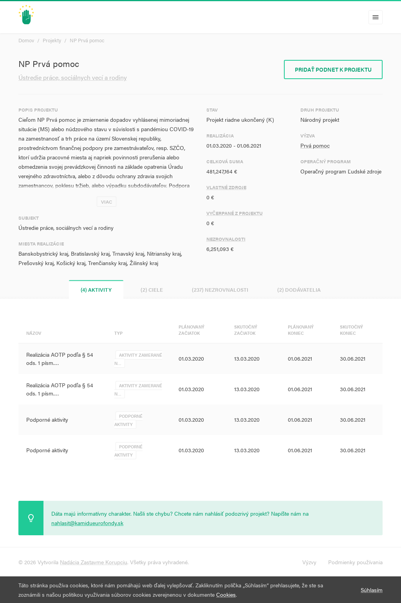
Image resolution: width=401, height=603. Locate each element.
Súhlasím (372, 590)
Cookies (226, 594)
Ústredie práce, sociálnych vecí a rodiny (72, 77)
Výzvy (309, 562)
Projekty (52, 40)
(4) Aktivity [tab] (96, 289)
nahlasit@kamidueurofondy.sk (87, 523)
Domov (26, 40)
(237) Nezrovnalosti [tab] (220, 289)
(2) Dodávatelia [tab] (299, 289)
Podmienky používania (355, 562)
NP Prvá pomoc (87, 40)
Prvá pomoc (315, 145)
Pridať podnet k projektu (333, 69)
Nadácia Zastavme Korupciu (93, 562)
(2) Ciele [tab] (152, 289)
